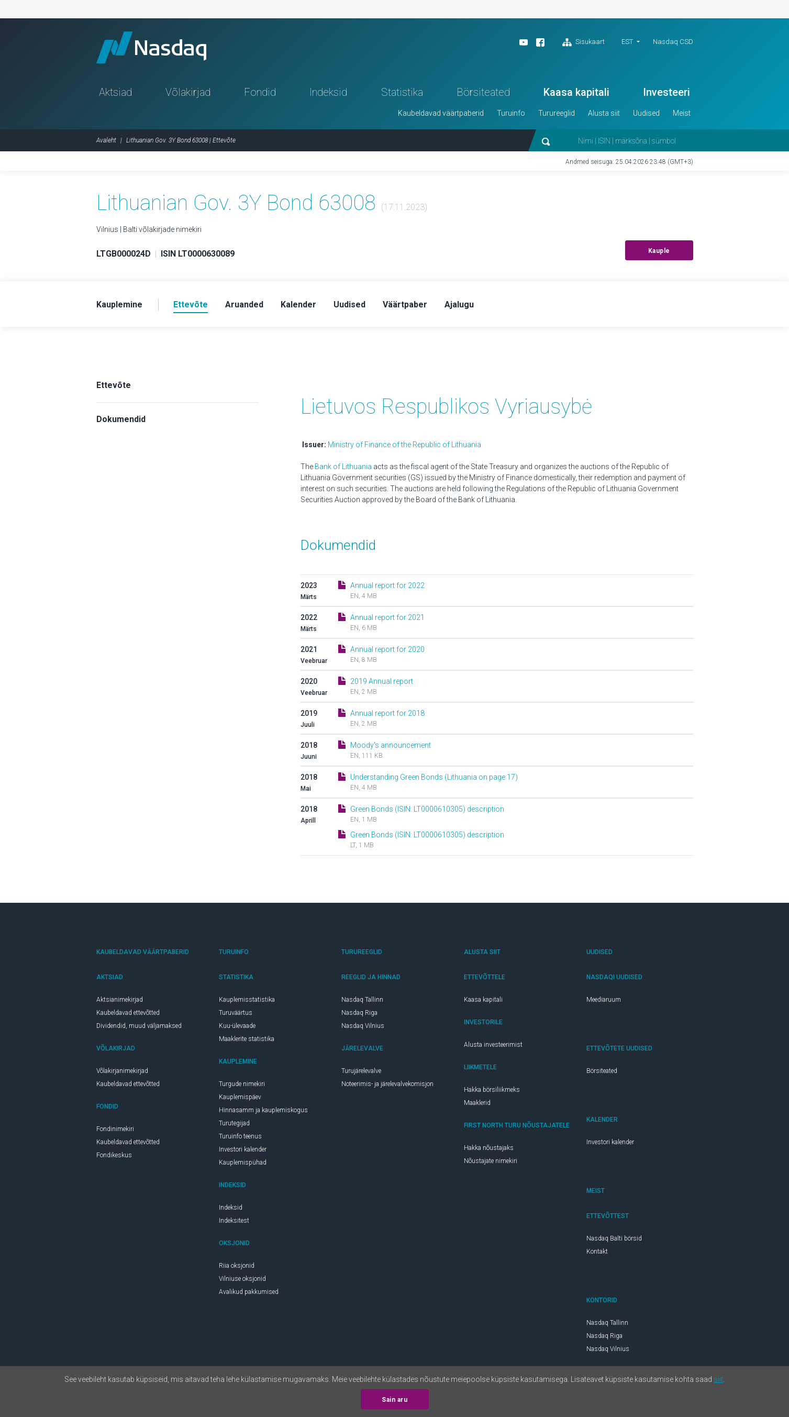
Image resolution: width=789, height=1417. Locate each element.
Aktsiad (115, 92)
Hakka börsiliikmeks (492, 1089)
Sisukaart (583, 42)
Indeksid (328, 92)
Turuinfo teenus (240, 1136)
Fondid (260, 92)
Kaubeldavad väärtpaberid (441, 113)
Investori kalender (242, 1149)
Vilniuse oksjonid (242, 1278)
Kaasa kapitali (576, 92)
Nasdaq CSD (673, 42)
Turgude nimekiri (242, 1084)
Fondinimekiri (115, 1129)
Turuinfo (511, 113)
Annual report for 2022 (387, 585)
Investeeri (666, 92)
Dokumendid (121, 419)
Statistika (402, 92)
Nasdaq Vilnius (362, 1025)
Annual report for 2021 (387, 617)
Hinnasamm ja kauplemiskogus (263, 1110)
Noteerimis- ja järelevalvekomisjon (387, 1084)
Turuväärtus (235, 1012)
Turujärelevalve (361, 1071)
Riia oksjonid (236, 1265)
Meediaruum (603, 999)
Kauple (659, 250)
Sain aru (394, 1399)
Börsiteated (483, 92)
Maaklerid (477, 1102)
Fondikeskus (114, 1155)
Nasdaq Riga (359, 1012)
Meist (682, 113)
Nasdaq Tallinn (362, 999)
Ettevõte (113, 385)
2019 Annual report (381, 681)
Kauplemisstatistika (247, 999)
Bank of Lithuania (344, 466)
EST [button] (627, 42)
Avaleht (106, 140)
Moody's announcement (390, 745)
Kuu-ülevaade (237, 1025)
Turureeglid (556, 113)
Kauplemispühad (242, 1162)
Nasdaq (151, 47)
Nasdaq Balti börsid (614, 1238)
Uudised (646, 113)
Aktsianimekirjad (119, 999)
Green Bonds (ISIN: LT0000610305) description (427, 809)
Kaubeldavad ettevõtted (128, 1012)
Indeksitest (234, 1220)
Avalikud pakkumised (249, 1292)
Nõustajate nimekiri (490, 1161)
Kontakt (597, 1251)
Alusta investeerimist (493, 1044)
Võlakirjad (187, 92)
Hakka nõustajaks (489, 1148)
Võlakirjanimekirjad (122, 1071)
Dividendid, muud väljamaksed (139, 1025)
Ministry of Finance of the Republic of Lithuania (404, 444)
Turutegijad (234, 1123)
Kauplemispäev (240, 1097)
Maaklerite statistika (246, 1039)
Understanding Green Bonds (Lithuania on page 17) (434, 777)
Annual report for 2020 (387, 649)
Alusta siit (604, 113)
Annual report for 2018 (387, 713)
